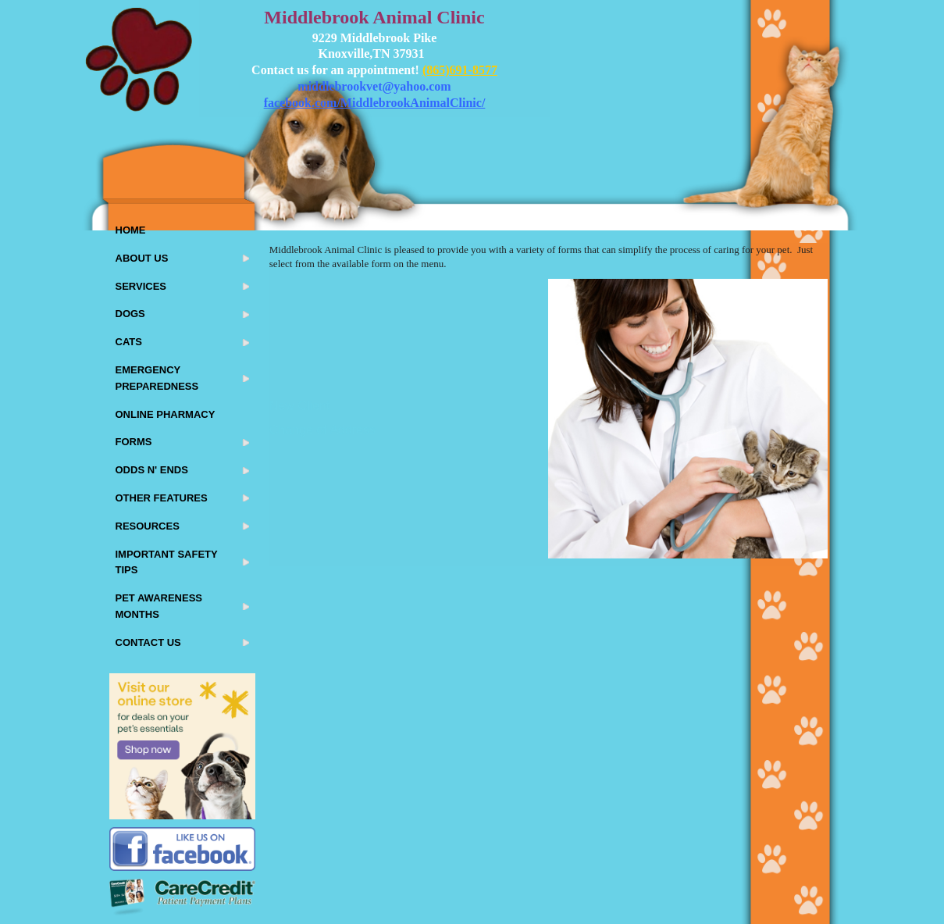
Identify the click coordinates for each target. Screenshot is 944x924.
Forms (134, 442)
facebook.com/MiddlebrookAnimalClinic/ (375, 102)
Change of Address (322, 430)
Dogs (130, 313)
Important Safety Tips (167, 562)
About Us (142, 258)
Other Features (162, 498)
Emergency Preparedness (157, 378)
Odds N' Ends (152, 470)
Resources (148, 526)
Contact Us (148, 642)
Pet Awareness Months (159, 606)
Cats (129, 342)
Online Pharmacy (166, 414)
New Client (299, 405)
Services (141, 286)
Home (131, 230)
